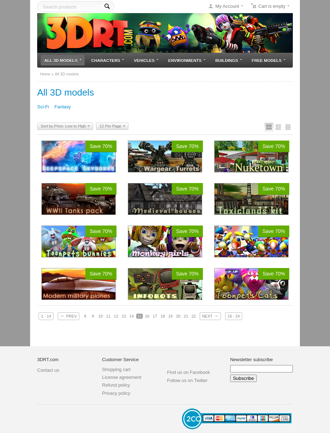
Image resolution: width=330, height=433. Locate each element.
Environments (186, 60)
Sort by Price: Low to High (65, 126)
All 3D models (62, 60)
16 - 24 (234, 316)
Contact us (48, 370)
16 (147, 316)
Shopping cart (116, 369)
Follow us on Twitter (187, 380)
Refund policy (116, 385)
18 (162, 316)
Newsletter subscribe (251, 359)
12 (116, 316)
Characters (107, 60)
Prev (68, 316)
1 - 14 (46, 316)
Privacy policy (116, 393)
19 (170, 316)
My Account (227, 6)
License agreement (121, 377)
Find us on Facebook (188, 372)
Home (45, 74)
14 (132, 316)
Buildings (228, 60)
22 (194, 316)
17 (155, 316)
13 (124, 316)
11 (108, 316)
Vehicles (146, 60)
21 (186, 316)
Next (210, 316)
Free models (268, 60)
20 (178, 316)
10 (100, 316)
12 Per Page (112, 126)
